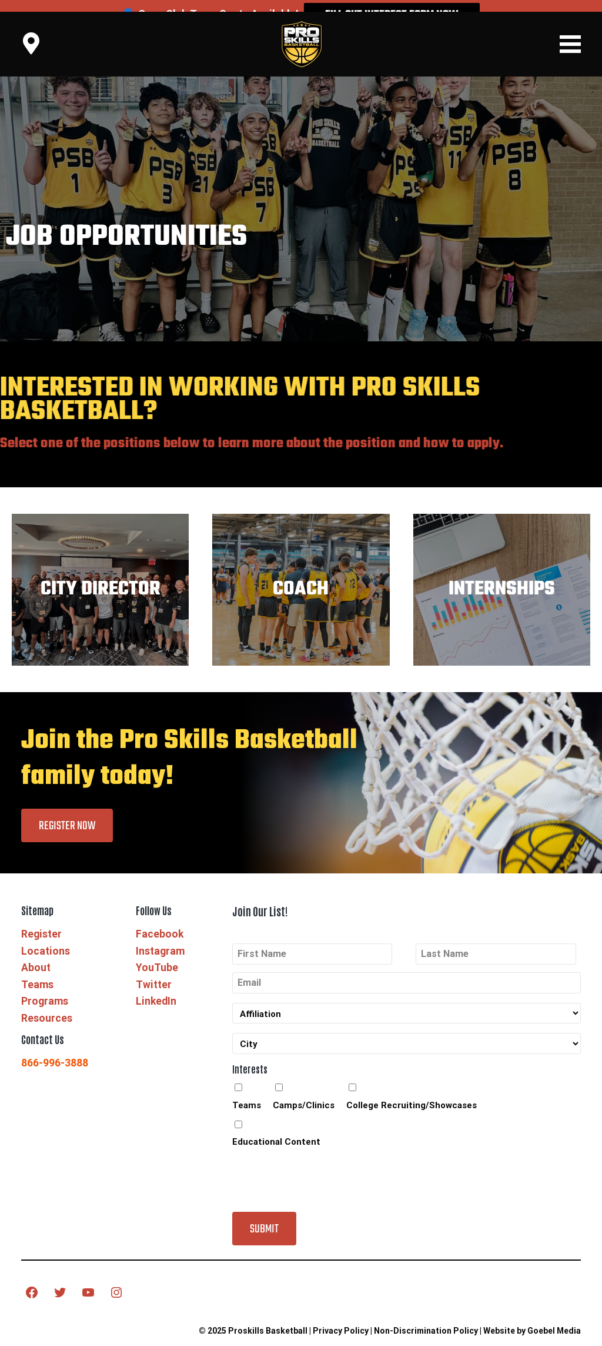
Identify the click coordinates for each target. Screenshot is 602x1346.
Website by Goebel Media (532, 1319)
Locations (45, 939)
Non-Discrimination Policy (426, 1319)
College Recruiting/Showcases (411, 1093)
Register (41, 923)
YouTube (157, 956)
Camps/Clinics (304, 1093)
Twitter (154, 973)
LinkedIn (156, 990)
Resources (46, 1006)
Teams (37, 973)
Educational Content (276, 1130)
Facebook (159, 923)
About (36, 956)
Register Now (67, 814)
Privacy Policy (341, 1319)
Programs (44, 990)
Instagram (160, 939)
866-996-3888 (54, 1052)
